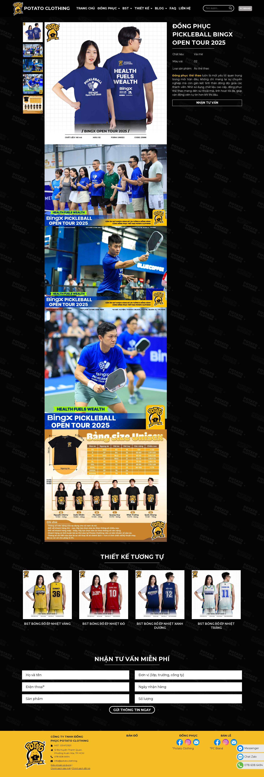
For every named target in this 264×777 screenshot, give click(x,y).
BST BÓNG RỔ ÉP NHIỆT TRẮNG (216, 626)
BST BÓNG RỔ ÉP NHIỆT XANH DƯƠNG (160, 626)
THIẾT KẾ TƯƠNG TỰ (132, 556)
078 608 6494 (62, 756)
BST (126, 8)
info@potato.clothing (65, 760)
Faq (173, 8)
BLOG (160, 8)
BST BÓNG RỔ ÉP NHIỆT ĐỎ (103, 624)
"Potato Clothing (183, 748)
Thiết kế (142, 8)
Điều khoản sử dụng (61, 765)
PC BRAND (245, 8)
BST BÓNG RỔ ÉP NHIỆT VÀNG (47, 624)
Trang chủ (85, 8)
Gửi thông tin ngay (132, 710)
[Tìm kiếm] (230, 8)
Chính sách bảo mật (61, 768)
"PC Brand (216, 748)
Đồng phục (108, 8)
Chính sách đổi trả (81, 768)
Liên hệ (185, 8)
